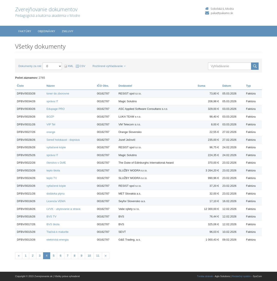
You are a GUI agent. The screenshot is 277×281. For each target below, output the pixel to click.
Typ (248, 85)
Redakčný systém (241, 276)
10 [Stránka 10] (89, 255)
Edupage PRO (56, 108)
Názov (51, 85)
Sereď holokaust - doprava (63, 139)
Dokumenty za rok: (30, 66)
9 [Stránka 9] (81, 255)
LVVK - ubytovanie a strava (64, 209)
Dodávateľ (125, 85)
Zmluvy (67, 31)
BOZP (50, 116)
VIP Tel (51, 124)
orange (51, 132)
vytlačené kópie (56, 147)
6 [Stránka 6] (60, 255)
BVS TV (51, 216)
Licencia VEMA (56, 201)
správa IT (52, 101)
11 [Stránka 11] (97, 255)
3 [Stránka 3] (39, 255)
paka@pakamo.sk (222, 13)
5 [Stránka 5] (53, 255)
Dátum (226, 85)
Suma (201, 85)
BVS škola (53, 224)
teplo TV (52, 178)
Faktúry (24, 31)
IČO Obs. (103, 85)
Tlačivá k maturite (58, 231)
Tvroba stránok (205, 276)
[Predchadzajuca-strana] (18, 255)
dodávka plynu (56, 193)
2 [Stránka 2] (32, 255)
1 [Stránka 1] (25, 255)
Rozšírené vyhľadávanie (109, 66)
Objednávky (46, 31)
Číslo (20, 85)
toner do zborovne (58, 93)
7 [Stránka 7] (67, 255)
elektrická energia (58, 239)
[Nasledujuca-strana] (105, 255)
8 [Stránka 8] (74, 255)
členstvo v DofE (56, 162)
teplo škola (53, 170)
